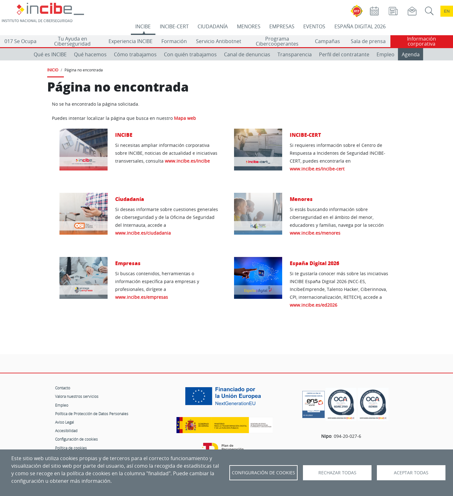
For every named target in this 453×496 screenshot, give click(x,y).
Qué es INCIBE (50, 54)
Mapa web (185, 118)
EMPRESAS (281, 26)
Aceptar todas (411, 473)
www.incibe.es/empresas (141, 297)
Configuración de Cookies (263, 473)
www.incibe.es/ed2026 (313, 305)
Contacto (62, 387)
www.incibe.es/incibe (187, 161)
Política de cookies (71, 447)
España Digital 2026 (314, 263)
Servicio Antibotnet (218, 41)
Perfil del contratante (344, 54)
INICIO (52, 69)
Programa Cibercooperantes (277, 41)
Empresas (128, 263)
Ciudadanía (129, 199)
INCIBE (143, 26)
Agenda (411, 54)
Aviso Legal (64, 422)
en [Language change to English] (447, 11)
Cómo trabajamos (135, 54)
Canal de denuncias (247, 54)
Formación (174, 41)
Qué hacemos (90, 54)
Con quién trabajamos (190, 54)
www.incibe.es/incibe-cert (317, 169)
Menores (301, 199)
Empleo (385, 54)
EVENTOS (314, 26)
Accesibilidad (66, 430)
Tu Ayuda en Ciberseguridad (72, 41)
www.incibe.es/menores (315, 233)
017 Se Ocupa (20, 41)
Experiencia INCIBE (131, 41)
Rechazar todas (337, 473)
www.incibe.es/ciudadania (143, 233)
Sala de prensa (368, 41)
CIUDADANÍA (213, 26)
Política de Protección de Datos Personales (91, 413)
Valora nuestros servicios (76, 396)
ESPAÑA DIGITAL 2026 (360, 26)
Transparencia (294, 54)
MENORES (248, 26)
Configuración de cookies (76, 439)
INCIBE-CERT (174, 26)
